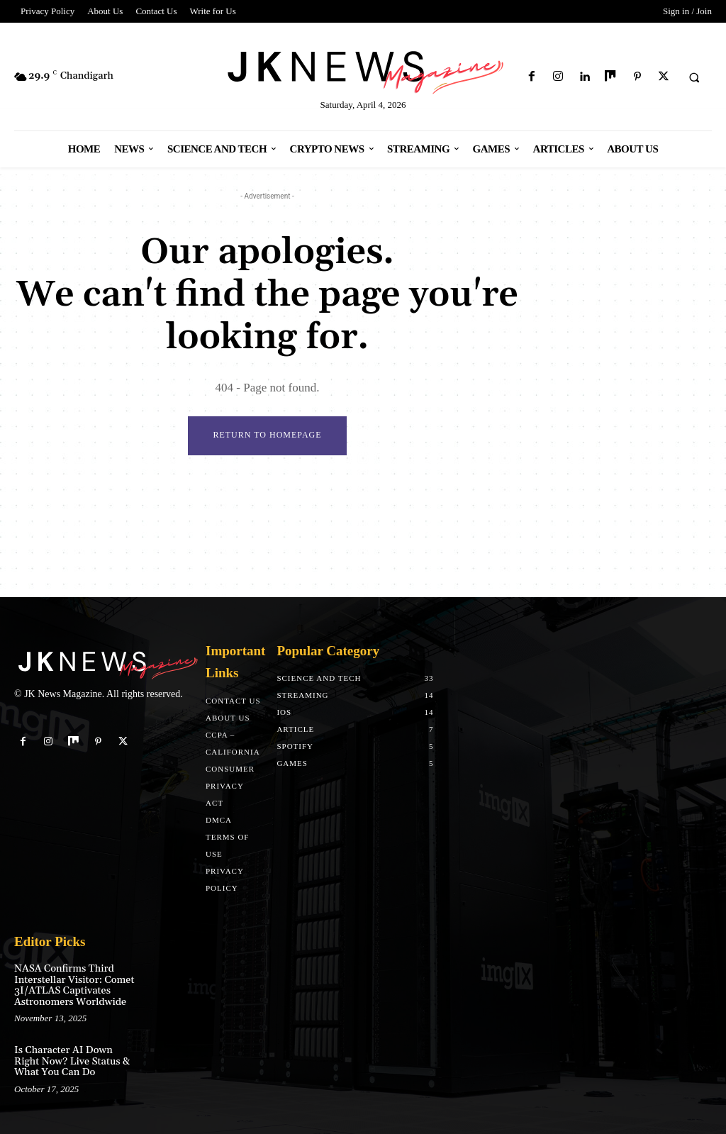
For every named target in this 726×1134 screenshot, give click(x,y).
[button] (694, 77)
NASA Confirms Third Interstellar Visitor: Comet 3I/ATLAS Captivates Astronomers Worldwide (73, 985)
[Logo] (363, 70)
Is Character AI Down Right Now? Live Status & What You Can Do (71, 1061)
